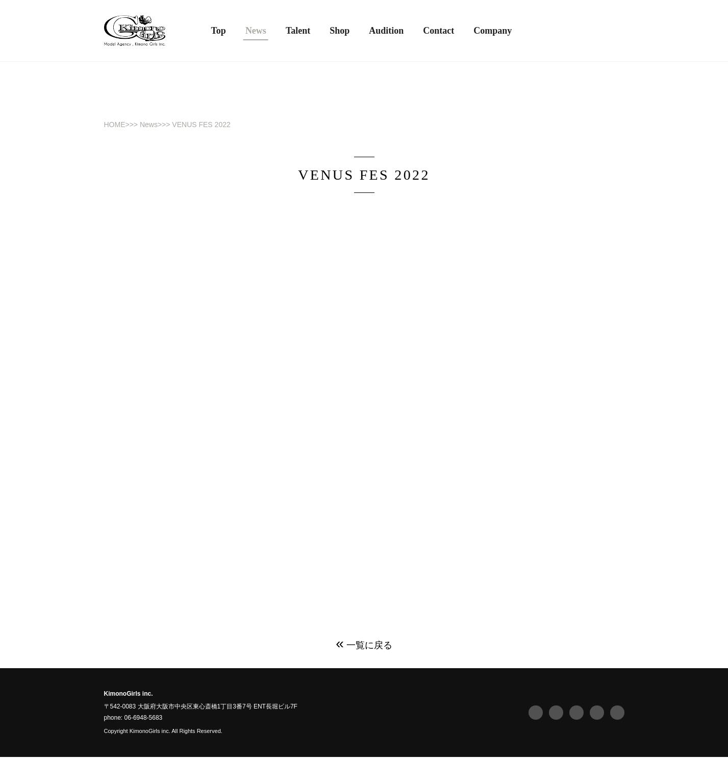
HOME (114, 124)
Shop (339, 31)
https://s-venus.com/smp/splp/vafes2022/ (467, 513)
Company (492, 31)
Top (218, 31)
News (149, 124)
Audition (386, 31)
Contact (438, 31)
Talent (298, 31)
